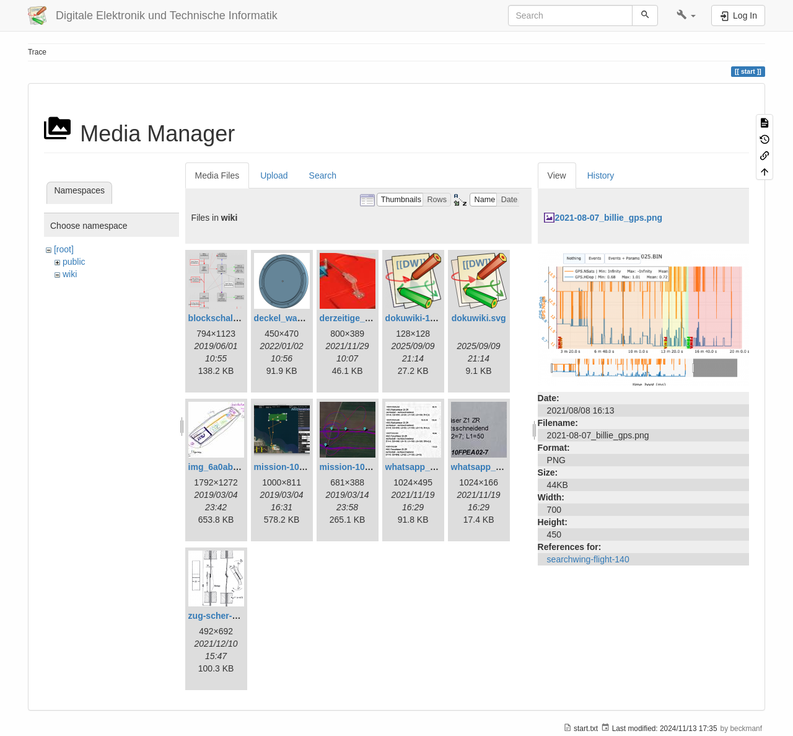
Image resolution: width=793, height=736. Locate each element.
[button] (686, 15)
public (74, 262)
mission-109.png (354, 467)
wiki (70, 274)
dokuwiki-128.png (421, 318)
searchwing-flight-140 (588, 559)
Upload (273, 175)
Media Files (217, 175)
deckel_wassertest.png (301, 318)
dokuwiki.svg (479, 318)
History (601, 175)
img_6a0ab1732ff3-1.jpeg (239, 467)
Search (322, 175)
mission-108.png (288, 467)
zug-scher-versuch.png (236, 616)
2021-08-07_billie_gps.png (609, 218)
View (557, 175)
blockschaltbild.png (228, 318)
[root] (64, 249)
